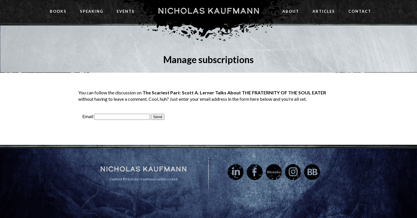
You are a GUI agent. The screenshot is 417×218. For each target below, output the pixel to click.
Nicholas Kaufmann (209, 10)
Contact (359, 11)
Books (58, 11)
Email (87, 116)
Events (126, 11)
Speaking (91, 11)
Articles (323, 11)
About (290, 11)
